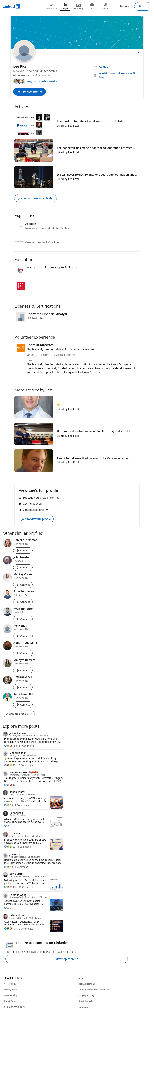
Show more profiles (19, 713)
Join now (123, 6)
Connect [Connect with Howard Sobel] (23, 687)
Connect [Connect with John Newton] (23, 567)
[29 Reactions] (10, 765)
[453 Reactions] (10, 745)
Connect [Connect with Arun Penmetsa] (23, 601)
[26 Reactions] (8, 805)
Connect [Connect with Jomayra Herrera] (23, 670)
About (81, 978)
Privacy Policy (10, 989)
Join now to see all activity (36, 198)
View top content (66, 959)
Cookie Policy (10, 995)
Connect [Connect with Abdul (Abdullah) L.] (23, 653)
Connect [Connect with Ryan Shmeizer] (23, 619)
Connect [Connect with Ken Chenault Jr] (23, 704)
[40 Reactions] (10, 928)
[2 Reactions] (6, 826)
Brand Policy (10, 1001)
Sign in (142, 6)
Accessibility (10, 983)
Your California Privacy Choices (93, 989)
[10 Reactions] (8, 867)
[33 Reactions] (10, 846)
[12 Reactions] (10, 785)
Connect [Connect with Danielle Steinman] (23, 550)
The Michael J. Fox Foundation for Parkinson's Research (61, 349)
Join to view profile (29, 91)
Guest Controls (85, 1001)
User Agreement (86, 983)
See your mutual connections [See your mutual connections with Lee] (43, 81)
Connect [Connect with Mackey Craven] (23, 584)
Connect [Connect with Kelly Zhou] (23, 636)
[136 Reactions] (10, 887)
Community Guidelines (15, 1006)
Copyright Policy (86, 995)
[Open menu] (138, 52)
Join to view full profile (36, 519)
